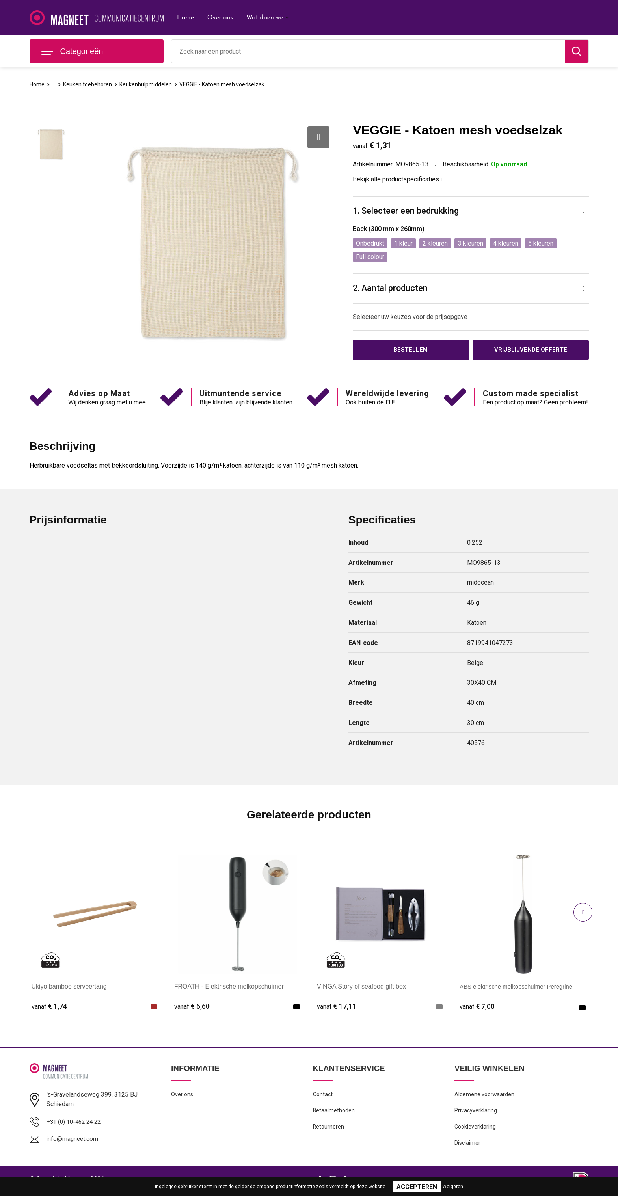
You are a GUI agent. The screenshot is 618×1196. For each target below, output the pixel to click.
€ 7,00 (477, 1007)
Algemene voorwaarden (485, 1095)
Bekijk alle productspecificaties (398, 179)
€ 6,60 (192, 1007)
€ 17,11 (336, 1007)
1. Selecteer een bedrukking (406, 211)
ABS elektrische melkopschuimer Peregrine (520, 987)
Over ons (220, 18)
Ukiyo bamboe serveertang (69, 987)
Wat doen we (264, 18)
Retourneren (329, 1129)
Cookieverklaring (475, 1129)
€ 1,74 (49, 1007)
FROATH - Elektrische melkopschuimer (229, 987)
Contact (323, 1095)
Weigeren (452, 1186)
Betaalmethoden (334, 1112)
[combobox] (368, 51)
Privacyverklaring (475, 1112)
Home (185, 18)
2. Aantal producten (391, 288)
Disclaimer (467, 1146)
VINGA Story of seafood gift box (361, 987)
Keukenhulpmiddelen (148, 84)
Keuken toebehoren (89, 84)
